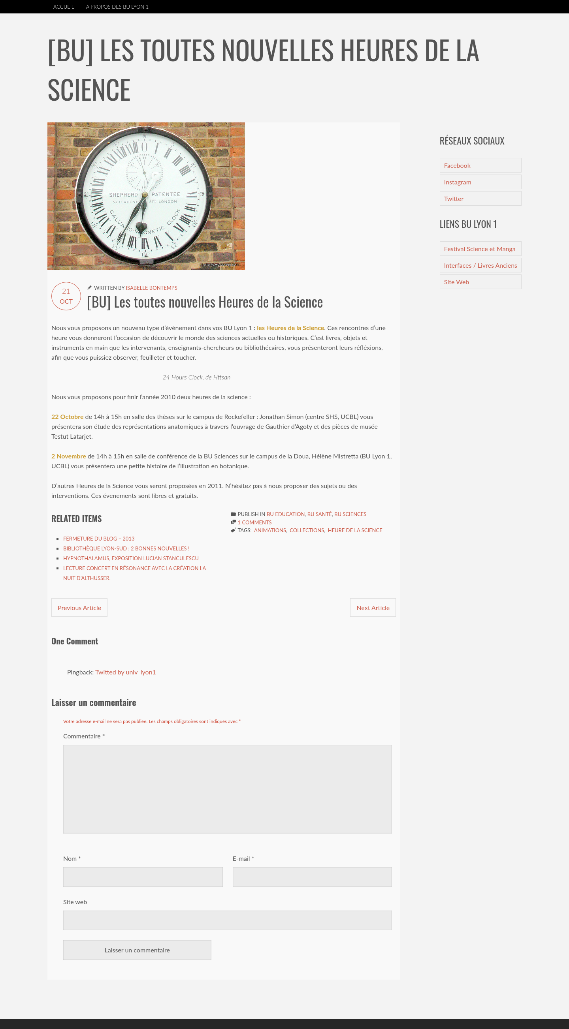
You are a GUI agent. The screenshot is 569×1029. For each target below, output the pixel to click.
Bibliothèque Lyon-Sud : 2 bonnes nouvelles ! (126, 548)
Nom (72, 858)
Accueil (63, 7)
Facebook (457, 165)
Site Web (456, 281)
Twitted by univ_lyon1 (125, 672)
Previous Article (79, 607)
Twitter (454, 198)
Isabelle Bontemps (151, 288)
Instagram (457, 182)
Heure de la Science (355, 530)
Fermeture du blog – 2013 (98, 538)
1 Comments (255, 522)
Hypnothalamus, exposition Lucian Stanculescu (131, 558)
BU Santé (319, 514)
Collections (307, 530)
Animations (270, 530)
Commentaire (84, 736)
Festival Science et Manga (480, 248)
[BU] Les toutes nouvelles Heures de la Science (205, 301)
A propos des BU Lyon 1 (117, 7)
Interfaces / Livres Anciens (480, 265)
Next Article (373, 607)
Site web (75, 901)
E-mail (243, 858)
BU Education (286, 514)
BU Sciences (350, 514)
